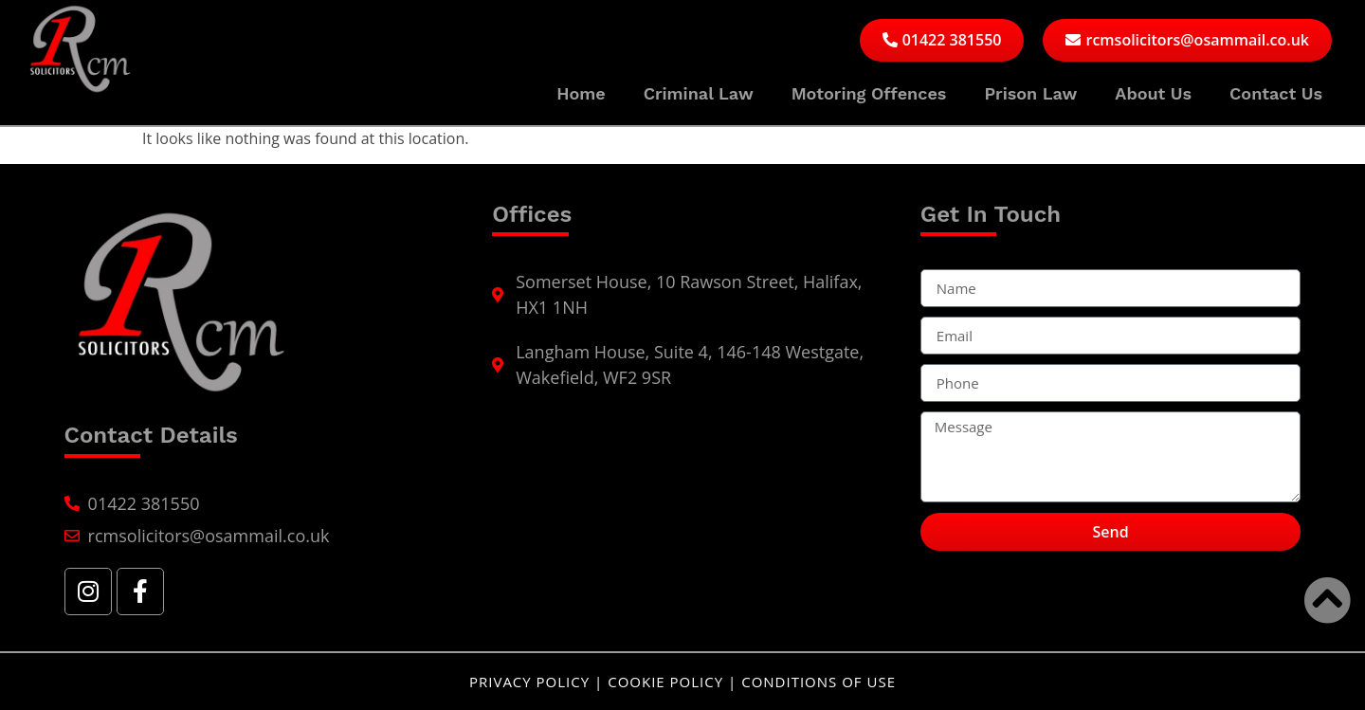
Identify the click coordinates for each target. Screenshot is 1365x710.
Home (580, 93)
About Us (1153, 93)
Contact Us (1275, 93)
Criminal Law (699, 93)
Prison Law (1030, 93)
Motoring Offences (869, 93)
